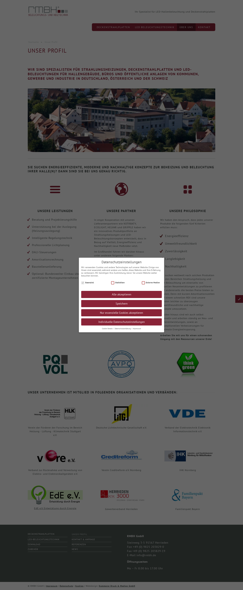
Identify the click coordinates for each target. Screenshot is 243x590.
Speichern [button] (122, 304)
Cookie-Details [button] (107, 329)
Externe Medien (151, 283)
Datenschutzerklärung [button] (123, 329)
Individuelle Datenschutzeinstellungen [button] (121, 322)
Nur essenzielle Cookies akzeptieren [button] (121, 313)
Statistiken (118, 283)
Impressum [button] (137, 329)
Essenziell (87, 283)
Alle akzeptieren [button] (121, 295)
